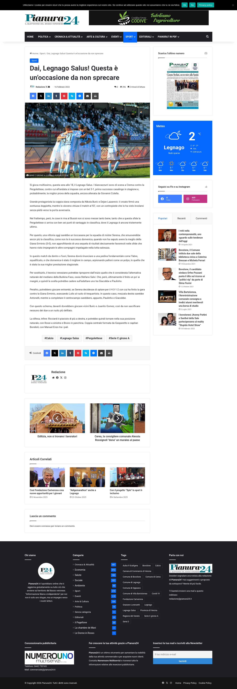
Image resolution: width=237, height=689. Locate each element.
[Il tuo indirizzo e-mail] (182, 654)
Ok (184, 5)
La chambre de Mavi (85, 627)
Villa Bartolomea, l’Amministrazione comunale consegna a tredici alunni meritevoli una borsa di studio (191, 299)
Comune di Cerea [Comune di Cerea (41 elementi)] (152, 577)
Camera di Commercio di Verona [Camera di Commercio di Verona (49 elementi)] (137, 571)
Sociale (79, 580)
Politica (43, 36)
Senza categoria (83, 612)
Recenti (181, 218)
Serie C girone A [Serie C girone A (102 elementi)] (151, 616)
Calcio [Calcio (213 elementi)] (158, 565)
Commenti (201, 218)
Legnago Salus (70, 338)
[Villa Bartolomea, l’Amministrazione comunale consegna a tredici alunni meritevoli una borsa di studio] (167, 296)
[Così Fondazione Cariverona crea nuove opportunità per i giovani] (47, 477)
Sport (129, 36)
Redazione (40, 87)
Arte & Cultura (96, 36)
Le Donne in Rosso (84, 633)
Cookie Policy (205, 683)
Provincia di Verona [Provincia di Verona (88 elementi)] (148, 610)
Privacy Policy (190, 683)
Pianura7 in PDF (167, 36)
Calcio (49, 338)
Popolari (162, 218)
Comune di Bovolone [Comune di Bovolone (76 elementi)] (132, 577)
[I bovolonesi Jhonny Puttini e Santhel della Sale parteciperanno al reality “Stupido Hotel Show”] (167, 319)
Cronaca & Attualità (67, 36)
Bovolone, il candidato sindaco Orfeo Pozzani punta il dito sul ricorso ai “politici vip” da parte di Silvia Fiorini (192, 276)
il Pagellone (81, 622)
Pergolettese (94, 338)
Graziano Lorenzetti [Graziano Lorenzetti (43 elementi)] (131, 605)
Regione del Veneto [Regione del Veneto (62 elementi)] (131, 616)
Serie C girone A (119, 338)
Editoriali (145, 36)
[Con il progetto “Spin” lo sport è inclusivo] (127, 477)
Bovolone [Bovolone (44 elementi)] (147, 565)
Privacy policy (205, 5)
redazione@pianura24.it (180, 599)
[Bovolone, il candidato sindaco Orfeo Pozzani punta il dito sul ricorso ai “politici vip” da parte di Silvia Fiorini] (167, 274)
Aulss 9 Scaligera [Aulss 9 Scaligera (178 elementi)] (130, 565)
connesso (46, 526)
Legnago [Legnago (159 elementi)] (148, 605)
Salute (78, 575)
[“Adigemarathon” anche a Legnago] (87, 477)
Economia (80, 569)
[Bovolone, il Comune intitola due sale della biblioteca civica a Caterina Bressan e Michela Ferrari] (167, 254)
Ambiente (80, 585)
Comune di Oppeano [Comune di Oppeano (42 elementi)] (132, 588)
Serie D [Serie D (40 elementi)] (126, 621)
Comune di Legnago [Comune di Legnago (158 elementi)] (131, 582)
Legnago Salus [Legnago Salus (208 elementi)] (129, 610)
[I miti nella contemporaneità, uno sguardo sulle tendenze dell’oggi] (167, 235)
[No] (233, 5)
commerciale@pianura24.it (42, 669)
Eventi (115, 36)
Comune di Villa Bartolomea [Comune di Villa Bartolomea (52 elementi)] (135, 593)
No (192, 5)
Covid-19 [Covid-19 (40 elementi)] (156, 593)
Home (30, 36)
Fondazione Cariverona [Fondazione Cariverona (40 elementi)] (133, 599)
